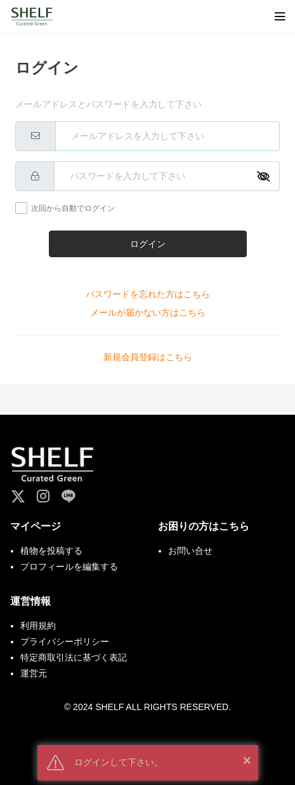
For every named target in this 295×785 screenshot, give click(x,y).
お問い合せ (190, 551)
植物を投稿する (51, 551)
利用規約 (38, 626)
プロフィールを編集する (69, 566)
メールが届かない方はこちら (148, 312)
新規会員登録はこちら (147, 357)
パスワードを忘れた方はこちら (148, 294)
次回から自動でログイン (73, 208)
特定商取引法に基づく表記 (73, 657)
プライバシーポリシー (64, 641)
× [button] (246, 759)
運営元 (33, 673)
